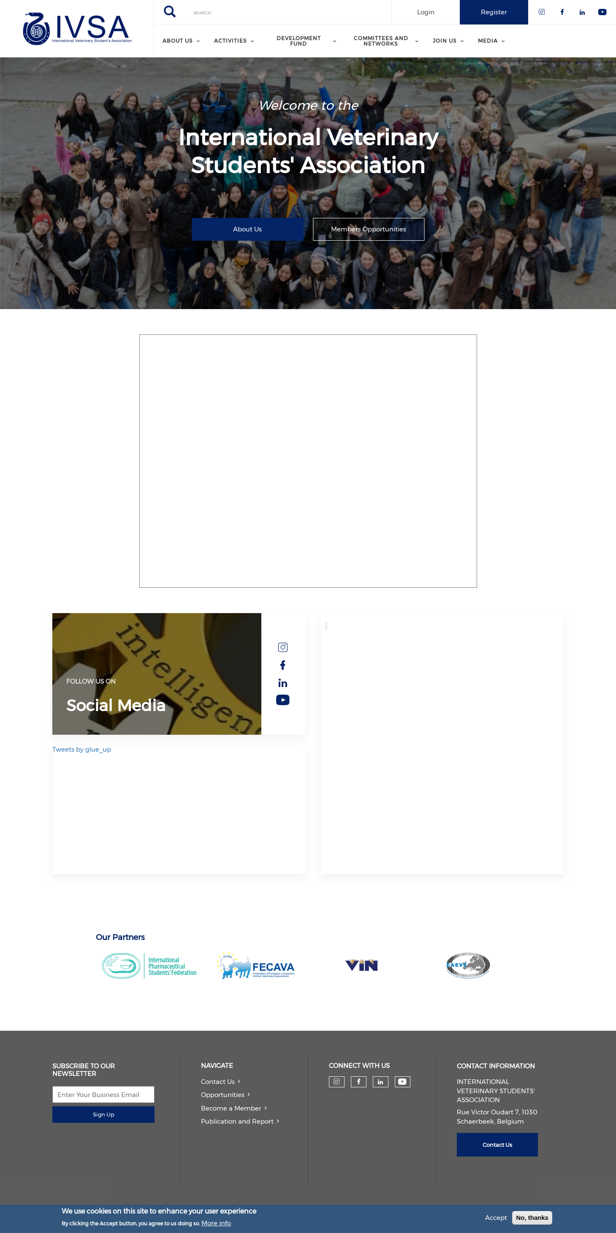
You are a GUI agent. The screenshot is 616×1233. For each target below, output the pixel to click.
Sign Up (103, 1114)
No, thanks (532, 1217)
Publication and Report (237, 1121)
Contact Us (218, 1082)
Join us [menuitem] (445, 41)
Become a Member (231, 1108)
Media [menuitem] (488, 41)
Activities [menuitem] (230, 41)
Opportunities (222, 1095)
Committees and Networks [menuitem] (381, 40)
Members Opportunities (368, 229)
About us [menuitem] (178, 41)
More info (216, 1223)
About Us (247, 229)
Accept (496, 1218)
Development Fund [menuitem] (299, 40)
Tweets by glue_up (81, 749)
